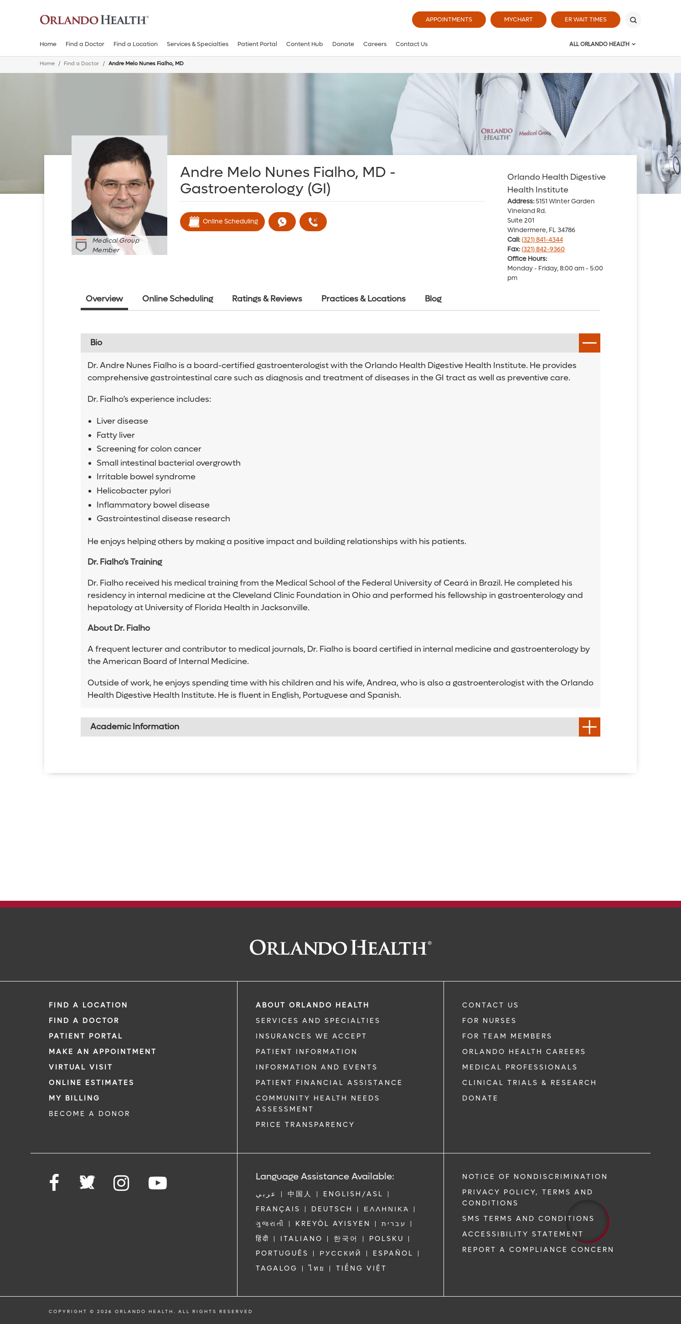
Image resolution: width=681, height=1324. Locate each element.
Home (48, 44)
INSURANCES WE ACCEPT (311, 1036)
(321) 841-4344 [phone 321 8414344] (542, 239)
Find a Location (136, 44)
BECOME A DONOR (89, 1113)
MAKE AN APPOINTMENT (103, 1051)
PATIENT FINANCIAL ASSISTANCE (329, 1082)
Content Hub (304, 44)
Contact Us (412, 44)
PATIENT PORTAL (86, 1036)
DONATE (480, 1098)
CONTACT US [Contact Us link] (490, 1005)
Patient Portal (257, 44)
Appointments (449, 19)
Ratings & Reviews (267, 299)
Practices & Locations (363, 299)
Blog (433, 299)
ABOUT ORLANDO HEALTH (313, 1005)
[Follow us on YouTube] (158, 1183)
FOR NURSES (489, 1020)
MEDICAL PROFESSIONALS (520, 1067)
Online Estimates (91, 1082)
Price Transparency (305, 1124)
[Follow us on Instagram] (122, 1183)
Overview (104, 299)
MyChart (518, 19)
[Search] (633, 19)
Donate (343, 44)
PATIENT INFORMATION (307, 1051)
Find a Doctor (85, 44)
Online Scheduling (222, 221)
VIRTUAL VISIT (81, 1067)
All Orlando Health (599, 44)
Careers (375, 44)
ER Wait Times (586, 19)
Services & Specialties (197, 44)
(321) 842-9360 (543, 249)
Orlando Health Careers (524, 1051)
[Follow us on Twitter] (87, 1179)
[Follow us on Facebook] (55, 1183)
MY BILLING (74, 1098)
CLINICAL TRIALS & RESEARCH (529, 1082)
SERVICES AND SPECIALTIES (318, 1020)
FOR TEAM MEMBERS (507, 1036)
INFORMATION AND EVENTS (317, 1067)
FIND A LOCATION (88, 1005)
